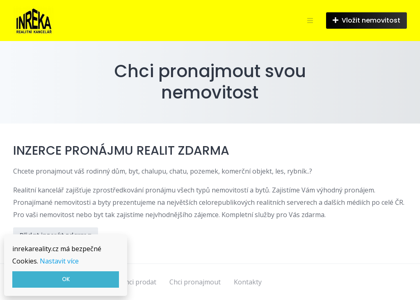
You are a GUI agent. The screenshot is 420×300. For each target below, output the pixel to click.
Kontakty (248, 281)
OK (66, 279)
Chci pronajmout (195, 281)
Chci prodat (138, 281)
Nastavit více (59, 261)
